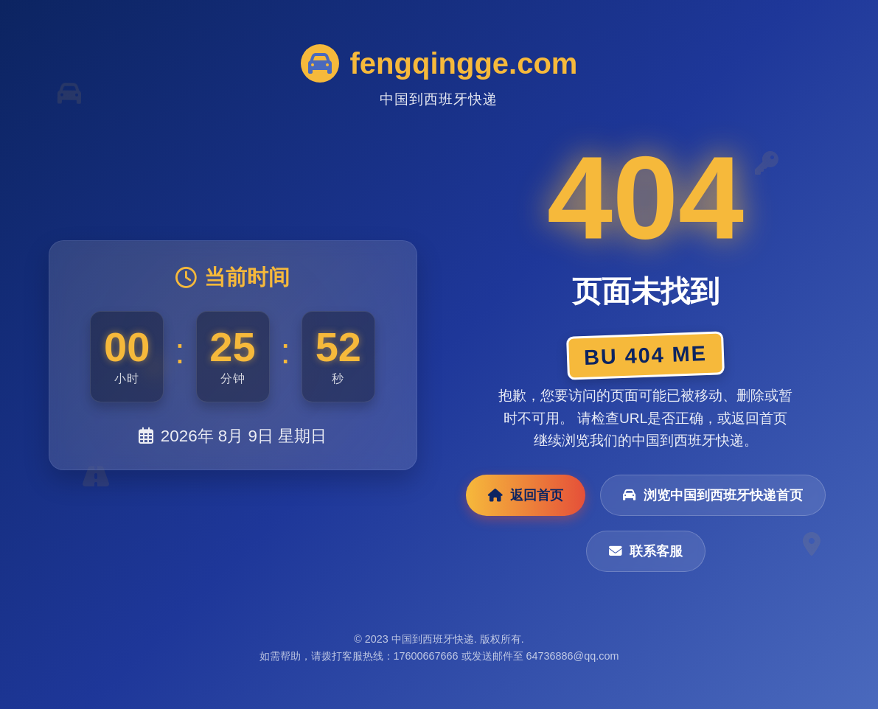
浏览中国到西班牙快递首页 (713, 495)
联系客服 (646, 551)
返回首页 (525, 495)
